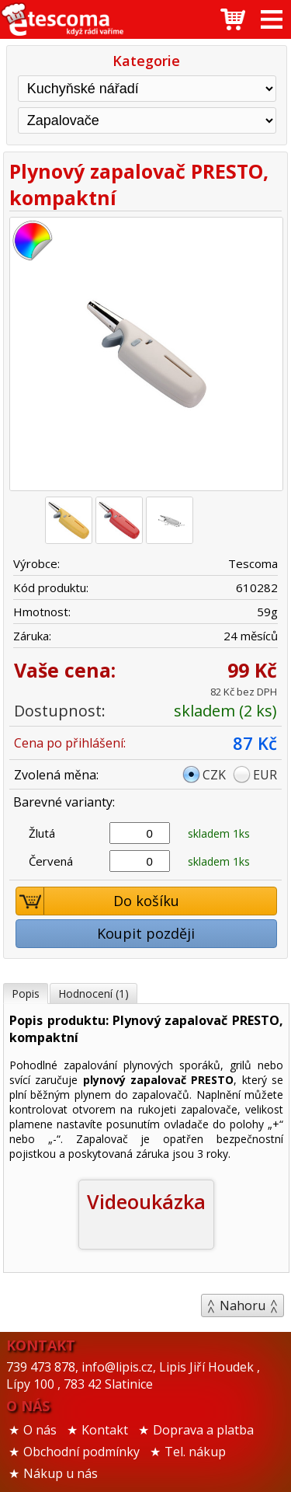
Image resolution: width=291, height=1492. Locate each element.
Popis (26, 993)
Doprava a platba (203, 1429)
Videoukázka (146, 1201)
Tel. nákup (195, 1451)
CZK (214, 774)
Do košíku (97, 901)
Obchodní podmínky (81, 1451)
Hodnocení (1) (93, 993)
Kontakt (104, 1429)
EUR (265, 774)
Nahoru (242, 1305)
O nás (40, 1429)
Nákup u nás (60, 1473)
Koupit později (146, 933)
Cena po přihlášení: (70, 742)
